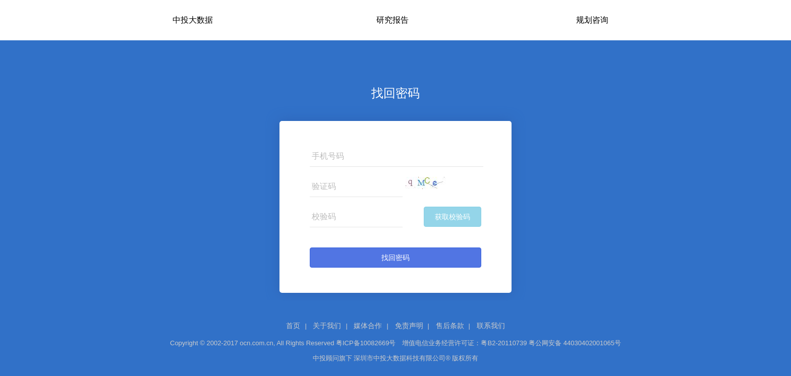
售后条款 (450, 326)
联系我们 (491, 326)
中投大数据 (193, 20)
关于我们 (327, 326)
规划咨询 (592, 20)
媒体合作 (368, 326)
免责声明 (409, 326)
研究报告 (392, 20)
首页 (293, 326)
